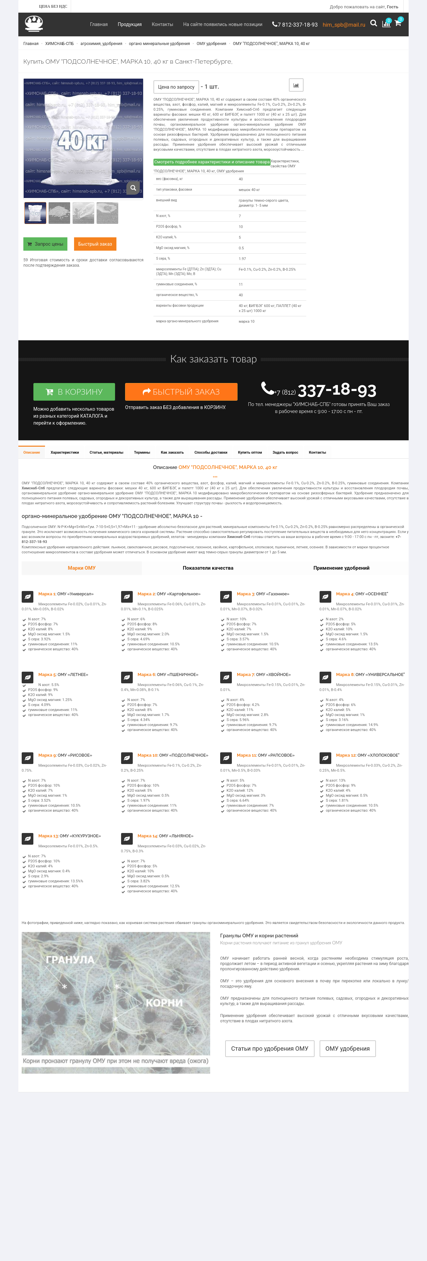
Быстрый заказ (95, 249)
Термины (144, 461)
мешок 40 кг (249, 195)
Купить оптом (255, 461)
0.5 (241, 253)
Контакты (144, 24)
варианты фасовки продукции (179, 311)
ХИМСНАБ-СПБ (59, 47)
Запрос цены (45, 249)
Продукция (112, 24)
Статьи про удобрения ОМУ (270, 1056)
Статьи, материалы (108, 461)
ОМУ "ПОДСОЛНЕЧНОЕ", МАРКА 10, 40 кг (271, 47)
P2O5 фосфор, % (168, 232)
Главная (81, 24)
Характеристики (66, 461)
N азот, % (163, 221)
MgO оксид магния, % (172, 253)
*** (215, 486)
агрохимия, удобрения (100, 47)
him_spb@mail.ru (339, 24)
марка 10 (247, 327)
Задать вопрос (290, 461)
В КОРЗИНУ (74, 400)
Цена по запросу (176, 92)
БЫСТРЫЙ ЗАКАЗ (181, 400)
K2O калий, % (166, 242)
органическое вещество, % (177, 300)
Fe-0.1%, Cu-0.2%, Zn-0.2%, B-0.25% (267, 275)
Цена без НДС (53, 6)
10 (241, 232)
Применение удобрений (342, 577)
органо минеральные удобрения (159, 47)
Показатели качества (208, 577)
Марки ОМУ (82, 577)
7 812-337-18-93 (284, 24)
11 (241, 290)
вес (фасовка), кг (169, 184)
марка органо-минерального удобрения (187, 327)
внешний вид (166, 205)
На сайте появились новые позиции (205, 24)
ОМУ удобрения (210, 47)
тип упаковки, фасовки (174, 195)
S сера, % (163, 264)
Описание (32, 461)
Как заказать (175, 461)
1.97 (242, 264)
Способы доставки (214, 461)
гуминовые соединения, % (176, 290)
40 (241, 184)
